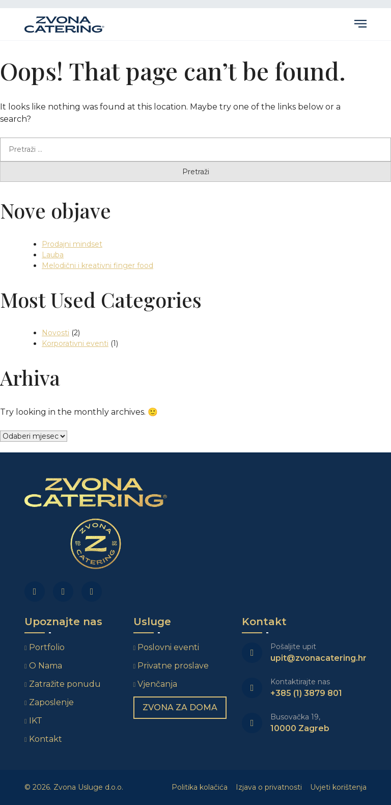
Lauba (53, 254)
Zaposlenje (51, 702)
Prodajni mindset (72, 244)
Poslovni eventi (168, 647)
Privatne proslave (173, 665)
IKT (35, 721)
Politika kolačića (200, 787)
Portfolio (47, 647)
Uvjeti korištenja (338, 787)
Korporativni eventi (75, 343)
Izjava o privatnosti (269, 787)
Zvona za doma (180, 707)
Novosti (55, 332)
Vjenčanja (157, 684)
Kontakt (45, 739)
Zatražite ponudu (66, 684)
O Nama (45, 665)
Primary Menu (360, 24)
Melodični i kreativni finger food (97, 265)
